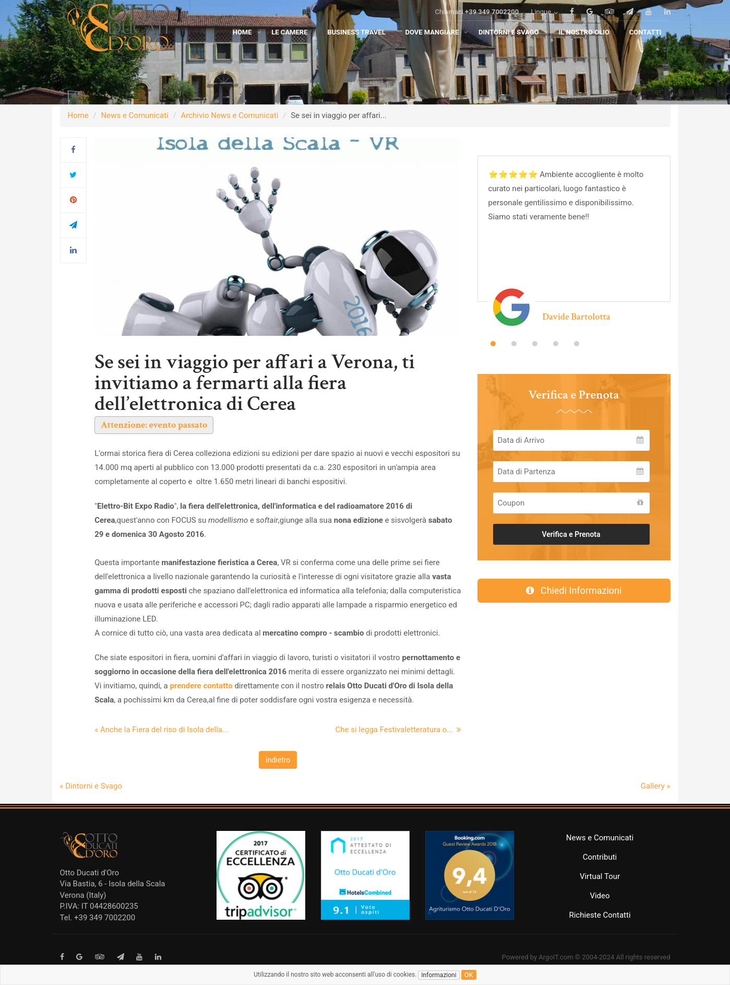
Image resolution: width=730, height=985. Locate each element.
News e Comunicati (135, 115)
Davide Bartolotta (577, 317)
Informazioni (438, 975)
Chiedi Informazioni (574, 590)
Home (78, 115)
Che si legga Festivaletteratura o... (399, 729)
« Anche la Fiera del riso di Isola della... (161, 729)
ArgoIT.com (555, 957)
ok (468, 975)
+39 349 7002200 (492, 27)
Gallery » (656, 786)
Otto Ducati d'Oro (89, 872)
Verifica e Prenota (571, 534)
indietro (278, 760)
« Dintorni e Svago (91, 786)
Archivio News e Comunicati (230, 115)
